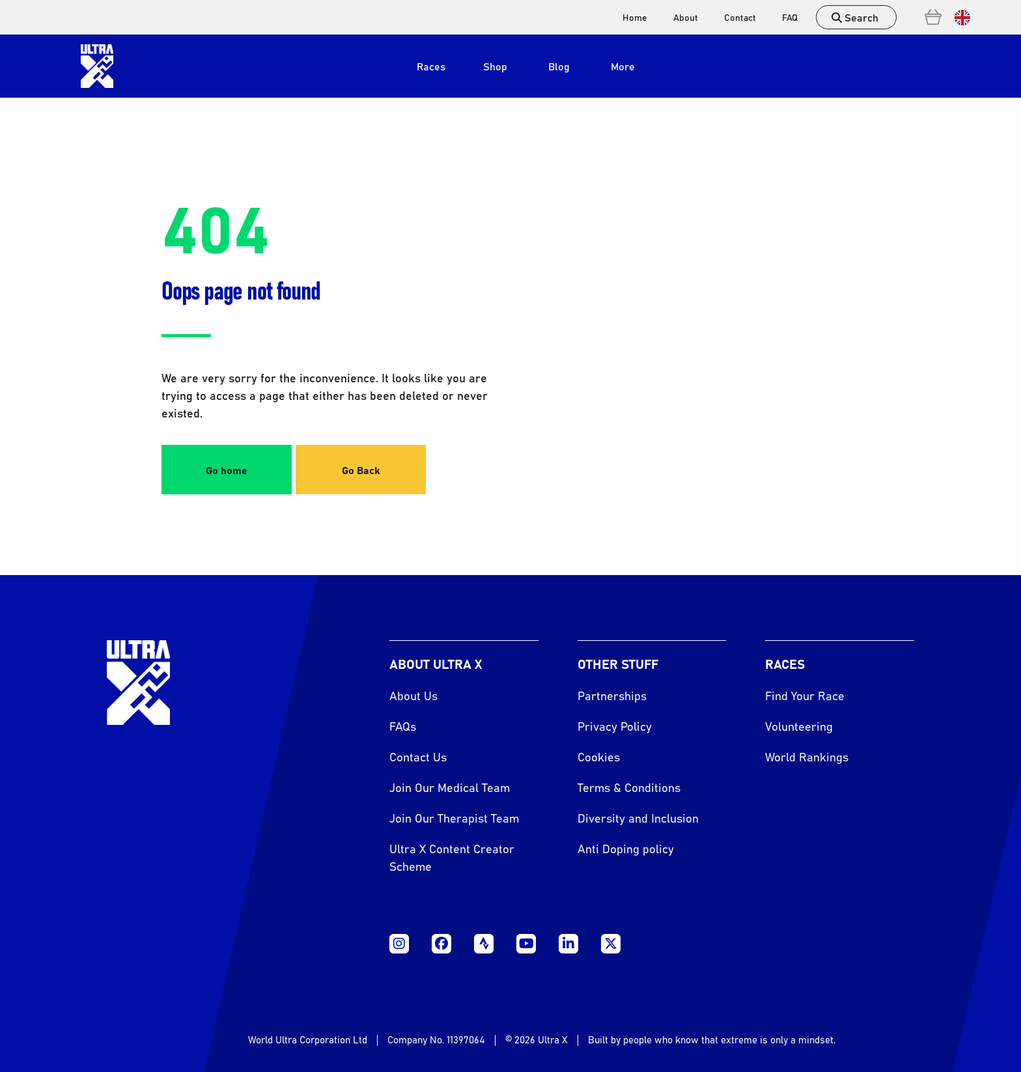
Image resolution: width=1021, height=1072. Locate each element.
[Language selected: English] (959, 17)
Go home (226, 469)
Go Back (361, 469)
